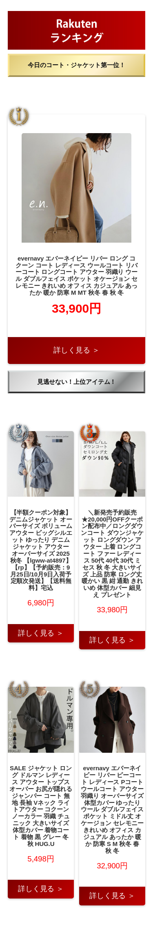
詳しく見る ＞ (76, 350)
